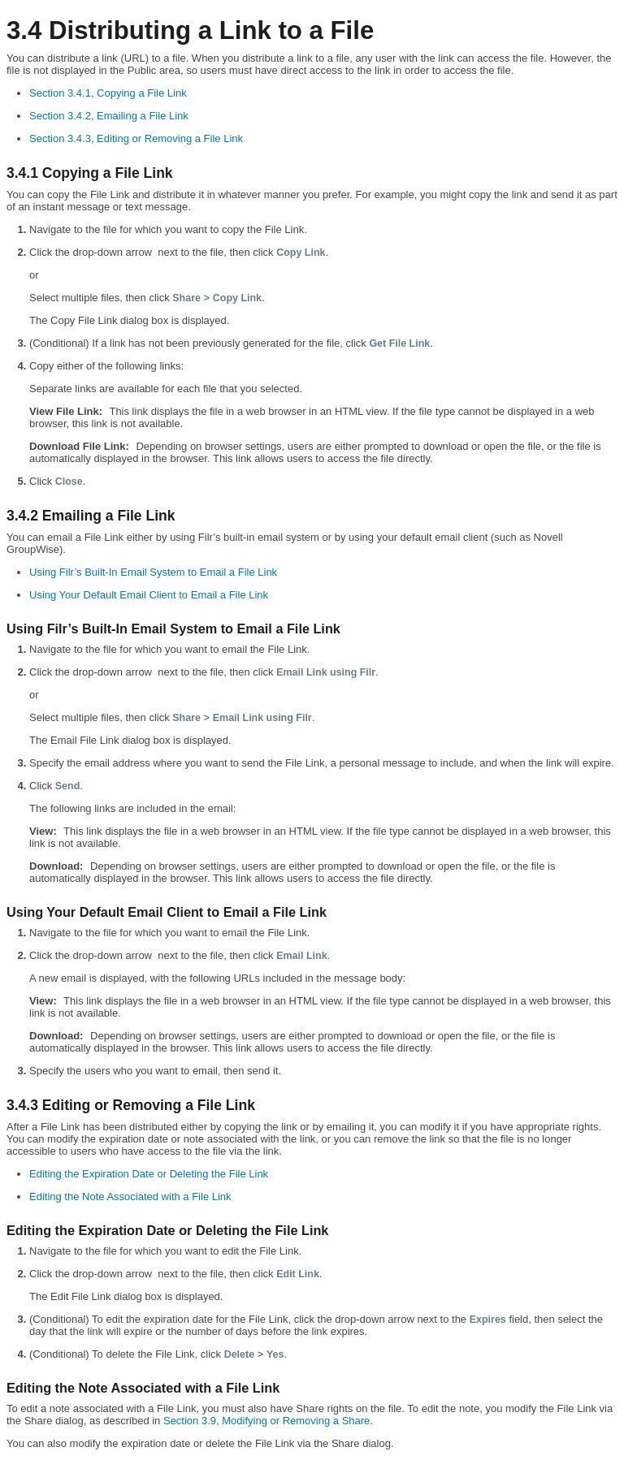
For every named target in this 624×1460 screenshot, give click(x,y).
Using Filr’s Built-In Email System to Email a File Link (153, 572)
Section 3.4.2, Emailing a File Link (108, 116)
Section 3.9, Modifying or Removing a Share (266, 1421)
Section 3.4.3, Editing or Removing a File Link (136, 138)
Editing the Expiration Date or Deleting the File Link (148, 1174)
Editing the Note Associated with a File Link (130, 1196)
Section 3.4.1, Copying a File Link (108, 93)
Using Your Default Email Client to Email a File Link (148, 595)
